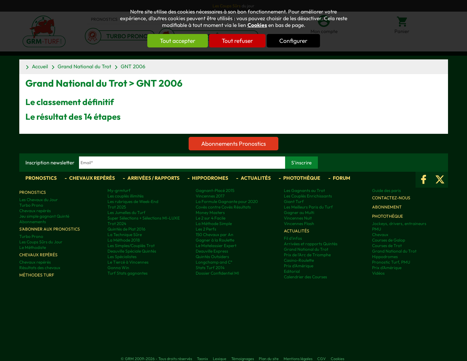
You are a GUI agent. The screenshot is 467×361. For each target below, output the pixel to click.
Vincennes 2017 (210, 196)
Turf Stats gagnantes (127, 273)
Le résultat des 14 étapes (73, 116)
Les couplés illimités (125, 196)
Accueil (40, 66)
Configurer (294, 40)
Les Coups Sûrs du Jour (40, 242)
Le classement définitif (69, 101)
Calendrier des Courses (305, 277)
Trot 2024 (116, 223)
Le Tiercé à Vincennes (128, 262)
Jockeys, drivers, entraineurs (399, 223)
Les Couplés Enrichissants (308, 196)
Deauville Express (212, 251)
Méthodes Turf (36, 275)
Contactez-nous (391, 198)
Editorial (292, 271)
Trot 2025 (116, 207)
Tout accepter (177, 40)
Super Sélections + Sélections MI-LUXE (143, 218)
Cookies (257, 25)
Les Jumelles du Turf (126, 212)
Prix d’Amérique (386, 267)
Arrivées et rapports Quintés (310, 243)
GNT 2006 (133, 66)
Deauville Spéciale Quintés (131, 251)
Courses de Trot (387, 245)
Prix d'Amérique (298, 266)
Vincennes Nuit (298, 218)
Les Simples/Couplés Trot (131, 245)
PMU (376, 229)
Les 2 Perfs (206, 229)
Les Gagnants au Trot (304, 190)
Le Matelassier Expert (216, 245)
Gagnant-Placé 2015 (215, 190)
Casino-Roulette (299, 260)
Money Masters (210, 212)
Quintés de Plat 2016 (126, 229)
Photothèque (301, 178)
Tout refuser (237, 40)
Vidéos (378, 273)
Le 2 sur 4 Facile (210, 218)
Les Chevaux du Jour (38, 199)
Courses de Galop (388, 240)
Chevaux (380, 234)
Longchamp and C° (214, 262)
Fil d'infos (293, 238)
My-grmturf (118, 190)
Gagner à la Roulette (215, 240)
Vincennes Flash (299, 223)
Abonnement (387, 207)
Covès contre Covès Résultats (223, 207)
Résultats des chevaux (39, 267)
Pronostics (41, 178)
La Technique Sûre (124, 234)
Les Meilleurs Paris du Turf (308, 207)
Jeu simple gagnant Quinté (44, 216)
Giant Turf (294, 201)
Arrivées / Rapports (153, 178)
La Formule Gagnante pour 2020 (227, 201)
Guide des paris (386, 190)
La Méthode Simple (214, 223)
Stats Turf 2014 (210, 267)
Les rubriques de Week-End (132, 201)
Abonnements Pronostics (233, 143)
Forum (341, 178)
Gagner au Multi (299, 212)
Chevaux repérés (92, 178)
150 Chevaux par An (214, 234)
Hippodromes (210, 178)
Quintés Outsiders (212, 256)
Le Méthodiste (32, 247)
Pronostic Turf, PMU (391, 262)
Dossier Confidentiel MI (217, 273)
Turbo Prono (31, 205)
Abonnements (32, 221)
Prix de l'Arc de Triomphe (307, 255)
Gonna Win (118, 267)
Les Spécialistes (122, 256)
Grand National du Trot (84, 66)
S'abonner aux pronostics (49, 229)
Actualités (256, 178)
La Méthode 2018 (123, 240)
